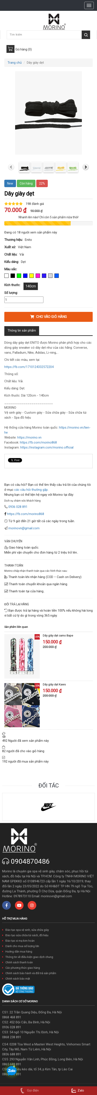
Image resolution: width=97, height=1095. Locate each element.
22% (42, 183)
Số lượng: (11, 293)
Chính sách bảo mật (17, 978)
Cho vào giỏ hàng (48, 317)
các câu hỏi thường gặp (30, 490)
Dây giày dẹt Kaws (54, 684)
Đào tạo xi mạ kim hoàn (20, 940)
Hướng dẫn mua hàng (18, 951)
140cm (30, 286)
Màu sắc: (10, 269)
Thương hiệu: (13, 240)
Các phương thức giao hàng (22, 967)
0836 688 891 (11, 1054)
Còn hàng (26, 183)
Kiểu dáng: (11, 262)
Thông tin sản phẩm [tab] (22, 330)
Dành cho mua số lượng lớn (22, 946)
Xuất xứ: (10, 247)
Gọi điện (29, 1090)
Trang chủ (15, 63)
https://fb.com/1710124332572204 (29, 367)
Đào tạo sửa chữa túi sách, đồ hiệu (26, 935)
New (10, 183)
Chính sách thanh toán (19, 962)
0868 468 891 (11, 1017)
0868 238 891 (11, 1037)
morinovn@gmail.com (24, 528)
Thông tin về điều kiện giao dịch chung (29, 957)
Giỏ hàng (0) (23, 49)
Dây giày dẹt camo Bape (58, 635)
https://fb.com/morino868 (25, 514)
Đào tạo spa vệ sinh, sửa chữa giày (27, 929)
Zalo (77, 1090)
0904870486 (30, 861)
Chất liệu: (10, 254)
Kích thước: (12, 285)
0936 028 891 (11, 1027)
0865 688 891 (11, 1064)
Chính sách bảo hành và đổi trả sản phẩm (30, 973)
